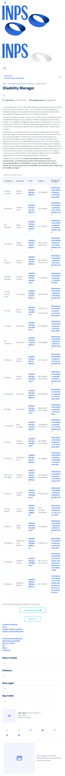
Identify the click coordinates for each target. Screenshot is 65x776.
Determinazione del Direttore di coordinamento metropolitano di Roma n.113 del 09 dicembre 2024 (56, 584)
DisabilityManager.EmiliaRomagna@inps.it (31, 278)
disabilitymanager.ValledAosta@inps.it (31, 510)
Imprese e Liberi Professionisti (12, 631)
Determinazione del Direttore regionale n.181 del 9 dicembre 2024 (56, 476)
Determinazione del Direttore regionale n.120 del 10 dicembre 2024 (56, 226)
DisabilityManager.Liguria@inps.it (31, 326)
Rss (3, 645)
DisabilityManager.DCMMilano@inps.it (31, 543)
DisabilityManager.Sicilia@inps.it (31, 442)
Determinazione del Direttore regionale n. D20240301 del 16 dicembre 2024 (56, 459)
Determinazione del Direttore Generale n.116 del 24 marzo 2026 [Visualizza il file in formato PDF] (56, 192)
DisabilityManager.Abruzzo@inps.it (31, 208)
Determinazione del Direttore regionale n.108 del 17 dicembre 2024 (56, 378)
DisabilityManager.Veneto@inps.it (31, 526)
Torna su (32, 619)
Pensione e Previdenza (10, 624)
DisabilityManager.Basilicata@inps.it (31, 226)
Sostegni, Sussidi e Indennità (12, 629)
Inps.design (6, 650)
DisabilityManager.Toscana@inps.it (31, 458)
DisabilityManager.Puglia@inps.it (31, 409)
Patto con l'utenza (8, 643)
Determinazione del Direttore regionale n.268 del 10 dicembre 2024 (56, 494)
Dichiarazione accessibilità (11, 641)
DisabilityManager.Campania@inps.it (31, 261)
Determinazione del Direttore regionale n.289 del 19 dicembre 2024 (56, 342)
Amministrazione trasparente (12, 638)
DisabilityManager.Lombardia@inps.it (31, 342)
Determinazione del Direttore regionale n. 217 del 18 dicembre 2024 (56, 426)
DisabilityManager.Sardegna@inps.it (31, 425)
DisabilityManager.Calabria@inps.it (31, 243)
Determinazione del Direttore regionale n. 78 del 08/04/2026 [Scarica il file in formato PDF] (56, 278)
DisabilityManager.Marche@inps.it (31, 360)
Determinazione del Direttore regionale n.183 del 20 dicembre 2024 (56, 294)
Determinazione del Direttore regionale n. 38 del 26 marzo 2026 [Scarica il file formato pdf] (56, 326)
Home (5, 84)
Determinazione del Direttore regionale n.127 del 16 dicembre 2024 (56, 244)
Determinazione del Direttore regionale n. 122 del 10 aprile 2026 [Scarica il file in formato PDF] (56, 442)
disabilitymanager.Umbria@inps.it (31, 493)
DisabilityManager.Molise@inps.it (31, 377)
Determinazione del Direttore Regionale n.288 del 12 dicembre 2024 (56, 527)
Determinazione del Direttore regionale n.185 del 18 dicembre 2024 (56, 360)
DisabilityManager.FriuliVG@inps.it (31, 294)
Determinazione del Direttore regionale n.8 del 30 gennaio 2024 (56, 543)
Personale (30, 84)
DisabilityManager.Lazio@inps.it (31, 310)
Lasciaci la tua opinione (32, 610)
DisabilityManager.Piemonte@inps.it (31, 394)
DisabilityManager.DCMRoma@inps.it (31, 584)
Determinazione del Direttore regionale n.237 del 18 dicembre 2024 (56, 209)
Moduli (4, 648)
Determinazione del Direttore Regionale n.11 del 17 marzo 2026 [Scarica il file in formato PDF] (56, 510)
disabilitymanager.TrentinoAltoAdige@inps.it (31, 476)
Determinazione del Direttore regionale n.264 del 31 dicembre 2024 (56, 261)
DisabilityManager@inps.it (31, 192)
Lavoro (4, 627)
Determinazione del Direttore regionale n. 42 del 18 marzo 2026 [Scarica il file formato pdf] (55, 394)
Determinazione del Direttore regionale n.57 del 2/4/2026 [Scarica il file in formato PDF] (56, 409)
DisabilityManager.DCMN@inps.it (31, 561)
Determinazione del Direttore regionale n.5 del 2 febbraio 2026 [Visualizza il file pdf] (56, 311)
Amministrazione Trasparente (17, 84)
